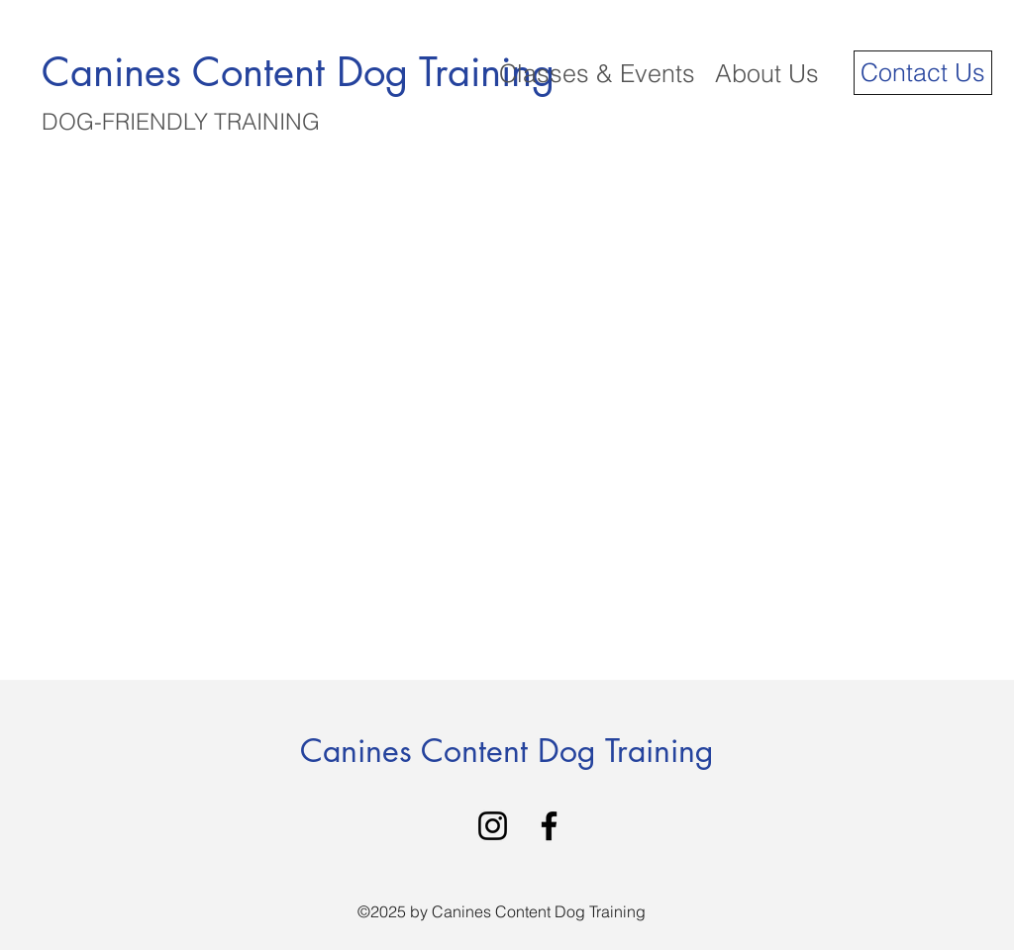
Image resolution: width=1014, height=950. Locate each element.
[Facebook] (549, 826)
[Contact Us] (923, 72)
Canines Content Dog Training (507, 750)
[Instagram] (492, 826)
